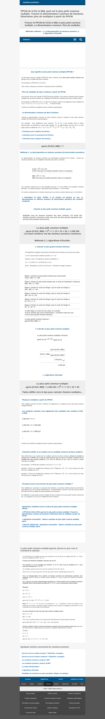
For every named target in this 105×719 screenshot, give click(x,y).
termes (61, 679)
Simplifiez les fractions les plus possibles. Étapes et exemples (45, 673)
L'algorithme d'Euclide (30, 670)
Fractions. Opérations (74, 693)
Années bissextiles (74, 703)
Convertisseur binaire (30, 708)
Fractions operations (31, 698)
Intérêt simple (52, 712)
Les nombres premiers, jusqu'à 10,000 (36, 663)
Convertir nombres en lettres (52, 698)
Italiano (56, 684)
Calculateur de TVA (74, 708)
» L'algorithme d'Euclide (52, 375)
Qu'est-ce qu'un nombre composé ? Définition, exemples (43, 656)
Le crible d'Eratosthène (30, 666)
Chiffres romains (52, 693)
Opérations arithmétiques (74, 698)
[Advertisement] (52, 55)
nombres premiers (31, 2)
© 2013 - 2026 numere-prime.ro (52, 688)
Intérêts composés (52, 708)
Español (40, 684)
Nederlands (65, 684)
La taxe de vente (30, 712)
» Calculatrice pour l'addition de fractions (35, 131)
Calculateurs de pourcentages (30, 703)
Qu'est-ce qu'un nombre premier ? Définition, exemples (42, 653)
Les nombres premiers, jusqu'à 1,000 (35, 660)
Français (48, 684)
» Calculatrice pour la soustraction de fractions (37, 135)
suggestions (44, 679)
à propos (28, 679)
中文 (82, 684)
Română (74, 684)
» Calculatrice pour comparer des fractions (36, 138)
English (32, 684)
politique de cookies (77, 679)
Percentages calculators (53, 703)
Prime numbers (30, 693)
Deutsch (23, 684)
